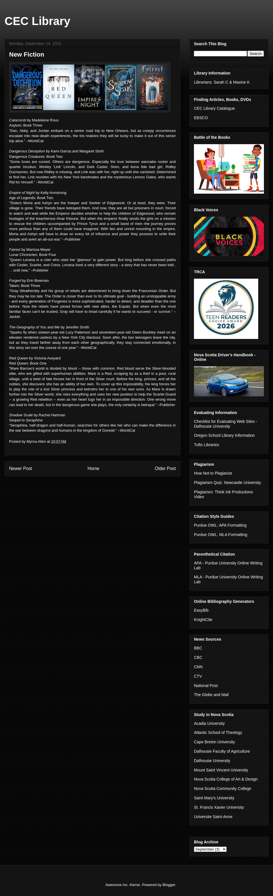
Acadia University (209, 723)
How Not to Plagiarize (213, 473)
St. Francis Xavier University (219, 807)
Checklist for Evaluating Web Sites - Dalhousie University (225, 424)
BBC (198, 648)
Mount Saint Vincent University (221, 770)
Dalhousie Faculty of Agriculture (222, 751)
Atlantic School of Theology (218, 732)
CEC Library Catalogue (214, 108)
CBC (198, 657)
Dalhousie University (212, 760)
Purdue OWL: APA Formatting (220, 525)
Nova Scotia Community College (222, 788)
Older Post (165, 468)
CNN (198, 667)
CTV (198, 676)
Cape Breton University (214, 742)
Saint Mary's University (214, 798)
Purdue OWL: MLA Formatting (220, 534)
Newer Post (20, 468)
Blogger (168, 885)
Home (94, 468)
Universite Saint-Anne (213, 816)
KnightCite (203, 619)
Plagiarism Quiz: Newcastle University (227, 482)
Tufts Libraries (206, 444)
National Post (206, 685)
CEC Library (37, 21)
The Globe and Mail (211, 694)
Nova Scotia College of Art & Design (226, 779)
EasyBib (201, 610)
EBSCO (201, 117)
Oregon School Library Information (224, 435)
